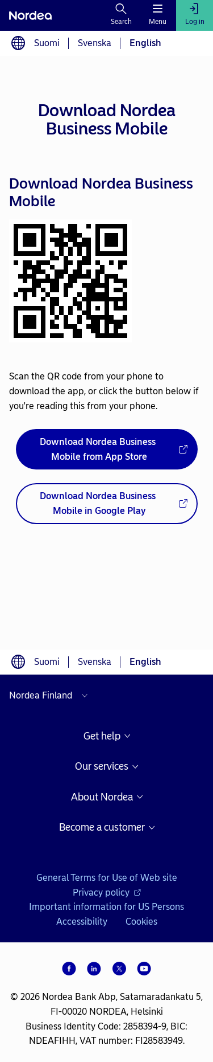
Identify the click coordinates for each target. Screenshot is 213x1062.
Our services (101, 766)
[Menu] (157, 15)
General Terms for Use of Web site (106, 877)
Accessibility (81, 921)
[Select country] (51, 695)
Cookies (141, 921)
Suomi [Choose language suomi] (47, 43)
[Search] (121, 15)
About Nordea (102, 797)
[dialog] (106, 353)
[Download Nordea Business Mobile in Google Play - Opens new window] (107, 503)
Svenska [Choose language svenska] (94, 43)
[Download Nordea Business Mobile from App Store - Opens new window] (107, 449)
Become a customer (102, 827)
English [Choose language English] (145, 43)
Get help (101, 736)
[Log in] (194, 15)
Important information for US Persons (106, 906)
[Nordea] (30, 15)
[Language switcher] (18, 43)
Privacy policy (107, 892)
